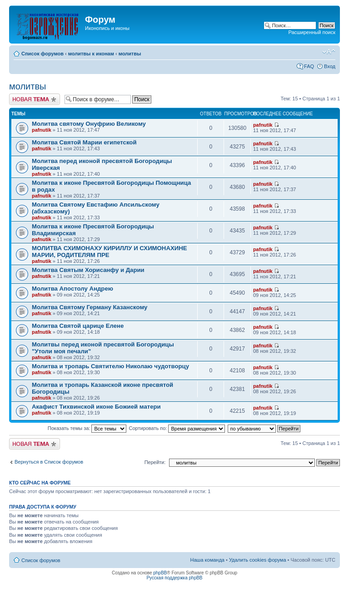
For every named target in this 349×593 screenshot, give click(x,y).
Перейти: (155, 462)
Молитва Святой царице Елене (78, 325)
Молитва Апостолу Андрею (72, 288)
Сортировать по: (177, 428)
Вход (329, 66)
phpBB (160, 572)
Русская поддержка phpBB (174, 577)
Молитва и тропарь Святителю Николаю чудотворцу (110, 366)
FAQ (309, 66)
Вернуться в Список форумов (49, 462)
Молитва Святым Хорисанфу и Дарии (88, 270)
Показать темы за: (87, 428)
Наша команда (207, 560)
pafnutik (41, 130)
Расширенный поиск (311, 32)
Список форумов (42, 53)
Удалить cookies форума (257, 560)
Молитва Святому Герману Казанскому (89, 307)
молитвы (130, 53)
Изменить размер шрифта (328, 52)
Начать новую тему (34, 99)
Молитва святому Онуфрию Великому (89, 123)
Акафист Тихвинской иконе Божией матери (96, 406)
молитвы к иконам (91, 53)
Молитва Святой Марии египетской (84, 142)
